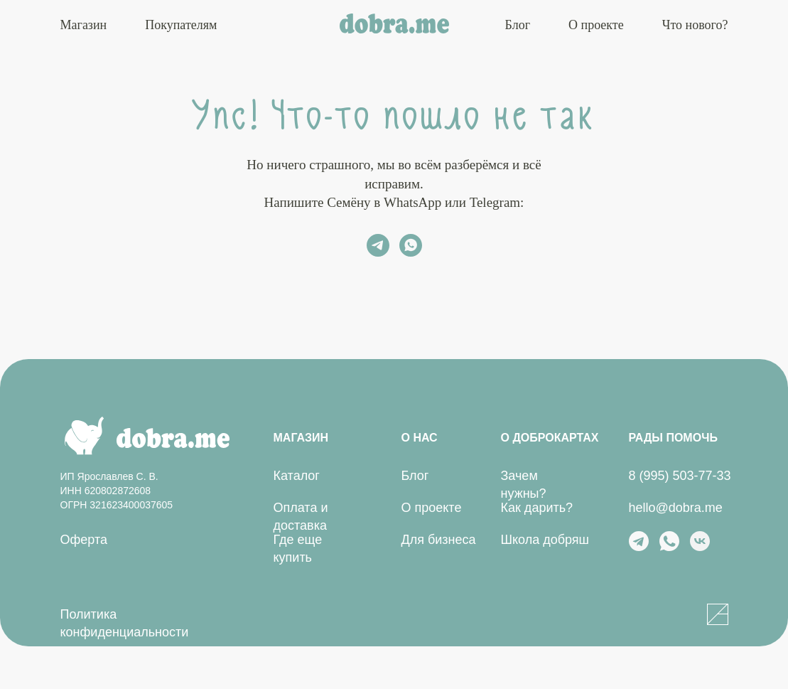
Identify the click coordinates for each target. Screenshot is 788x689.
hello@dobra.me (676, 508)
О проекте (596, 25)
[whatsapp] (410, 245)
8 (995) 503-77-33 (680, 476)
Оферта (84, 540)
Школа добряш (545, 540)
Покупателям (181, 25)
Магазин (83, 25)
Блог (517, 25)
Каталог (297, 476)
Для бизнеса (438, 540)
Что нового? (695, 25)
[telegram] (378, 245)
